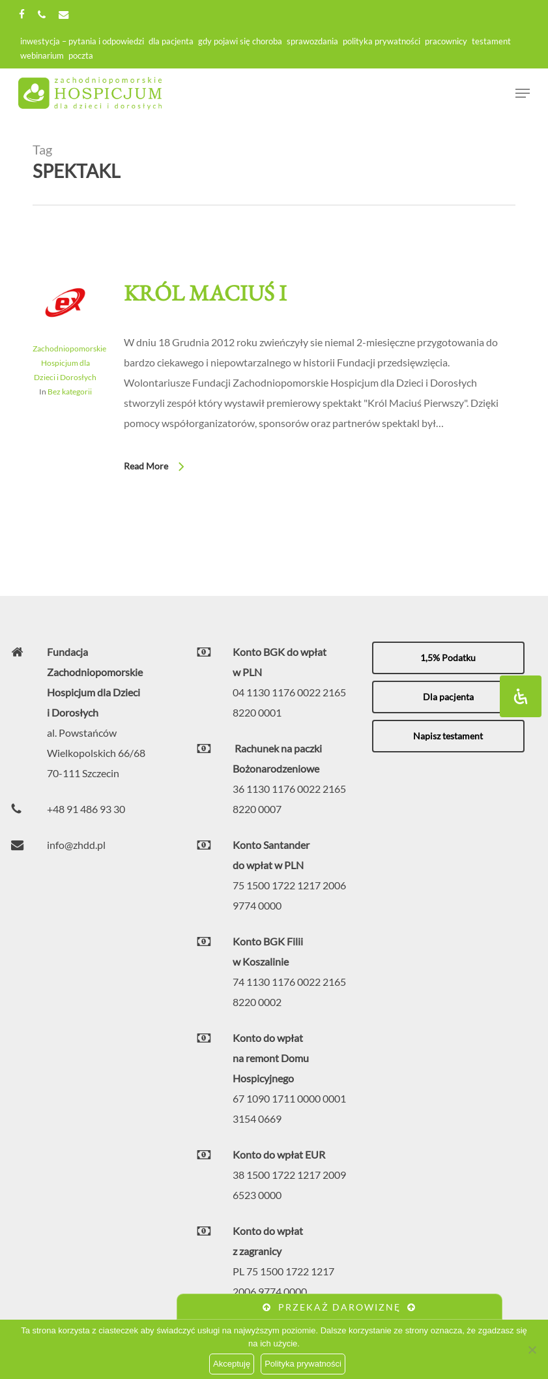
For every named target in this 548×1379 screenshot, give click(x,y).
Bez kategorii (70, 391)
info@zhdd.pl (76, 844)
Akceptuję (231, 1364)
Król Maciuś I (205, 292)
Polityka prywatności (303, 1364)
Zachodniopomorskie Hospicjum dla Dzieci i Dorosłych (69, 363)
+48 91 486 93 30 (86, 809)
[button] (448, 658)
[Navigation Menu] (522, 93)
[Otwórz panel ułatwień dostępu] (520, 696)
